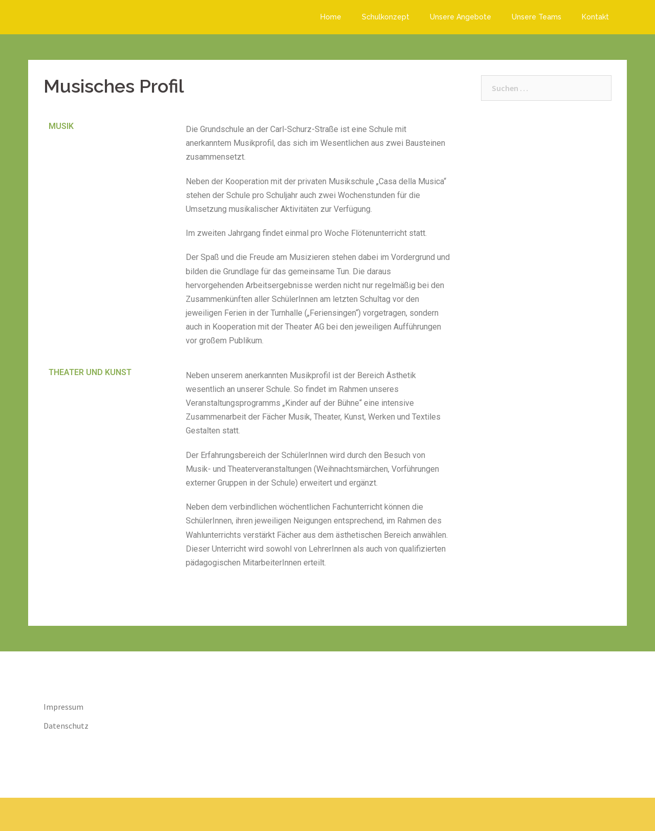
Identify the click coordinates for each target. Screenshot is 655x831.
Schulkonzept (385, 17)
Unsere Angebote (460, 17)
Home (330, 17)
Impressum (63, 707)
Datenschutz (66, 725)
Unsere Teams (536, 17)
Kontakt (595, 17)
